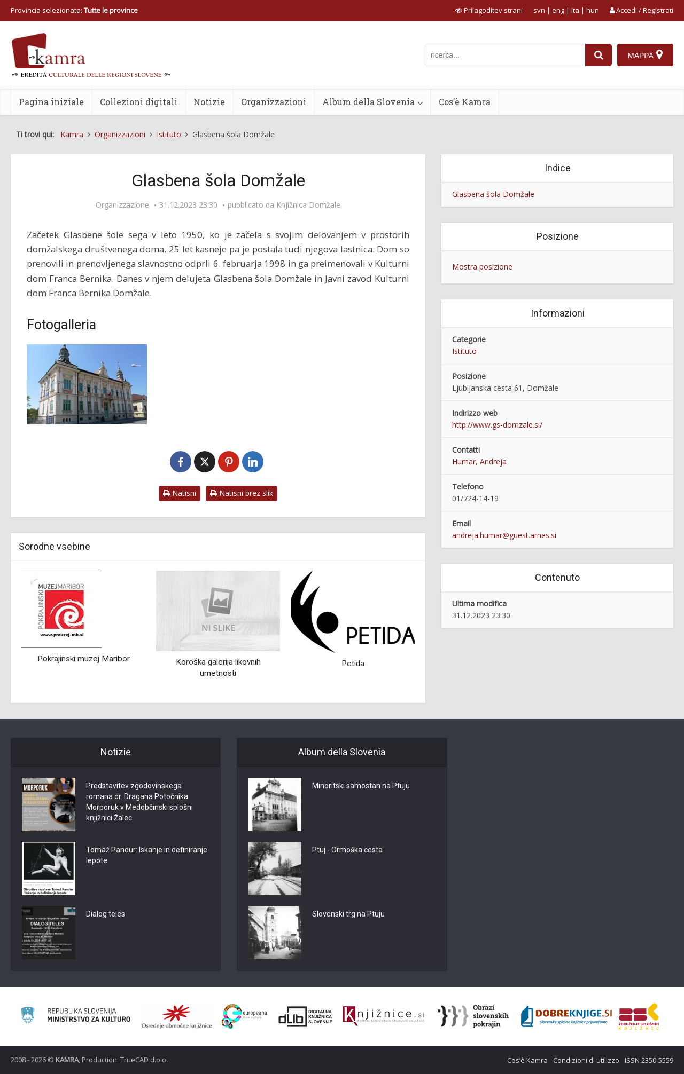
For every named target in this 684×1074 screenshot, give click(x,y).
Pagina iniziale (51, 101)
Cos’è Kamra (465, 101)
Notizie (209, 101)
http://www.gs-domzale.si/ (497, 425)
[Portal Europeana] (244, 1016)
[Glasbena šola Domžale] (87, 384)
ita (575, 10)
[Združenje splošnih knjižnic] (639, 1016)
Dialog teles (105, 914)
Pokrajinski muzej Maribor (83, 659)
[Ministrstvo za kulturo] (76, 1016)
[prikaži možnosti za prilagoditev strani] (489, 10)
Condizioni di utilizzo (586, 1060)
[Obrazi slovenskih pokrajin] (473, 1016)
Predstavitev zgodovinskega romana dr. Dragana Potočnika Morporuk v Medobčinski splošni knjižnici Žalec (139, 801)
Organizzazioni (273, 101)
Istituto (464, 351)
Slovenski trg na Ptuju (348, 914)
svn (539, 10)
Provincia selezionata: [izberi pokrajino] (74, 10)
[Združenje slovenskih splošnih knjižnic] (383, 1016)
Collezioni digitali (138, 101)
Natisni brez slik (241, 493)
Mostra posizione (482, 267)
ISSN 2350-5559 (649, 1060)
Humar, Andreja (479, 461)
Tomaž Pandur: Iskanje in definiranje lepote (146, 855)
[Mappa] (645, 55)
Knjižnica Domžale (308, 205)
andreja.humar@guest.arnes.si (504, 535)
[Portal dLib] (305, 1016)
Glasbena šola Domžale (493, 194)
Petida (352, 663)
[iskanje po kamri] (505, 55)
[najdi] (598, 55)
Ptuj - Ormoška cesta (347, 850)
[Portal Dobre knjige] (566, 1016)
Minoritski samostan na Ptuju (361, 785)
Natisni (179, 493)
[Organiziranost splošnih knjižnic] (177, 1016)
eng (558, 10)
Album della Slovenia (368, 101)
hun (592, 10)
